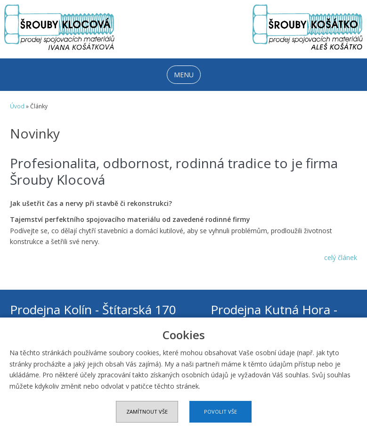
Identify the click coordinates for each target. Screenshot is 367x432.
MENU (184, 74)
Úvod (17, 106)
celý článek (340, 257)
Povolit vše (220, 411)
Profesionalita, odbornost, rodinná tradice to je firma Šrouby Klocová (174, 171)
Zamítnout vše (147, 411)
